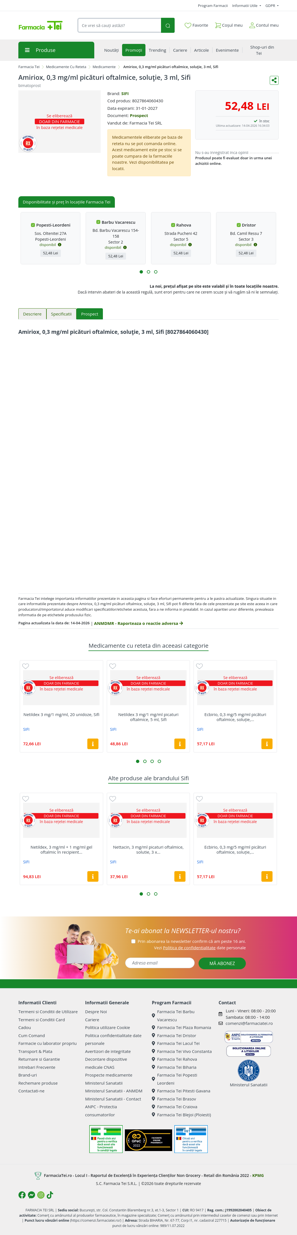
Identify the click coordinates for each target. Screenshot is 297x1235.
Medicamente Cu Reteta (66, 66)
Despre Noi (96, 1011)
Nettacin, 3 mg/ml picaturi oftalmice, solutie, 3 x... (148, 849)
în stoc (264, 121)
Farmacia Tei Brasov (174, 1099)
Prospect (139, 115)
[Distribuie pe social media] (274, 80)
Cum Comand (31, 1035)
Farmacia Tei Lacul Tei (176, 1043)
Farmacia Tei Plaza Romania (181, 1027)
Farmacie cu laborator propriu (47, 1043)
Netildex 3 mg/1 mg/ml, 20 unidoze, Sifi (61, 714)
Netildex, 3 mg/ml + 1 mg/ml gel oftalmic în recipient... (61, 849)
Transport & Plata (35, 1051)
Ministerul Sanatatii (104, 1083)
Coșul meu (229, 24)
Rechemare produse (38, 1083)
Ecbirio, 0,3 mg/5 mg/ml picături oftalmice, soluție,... (235, 717)
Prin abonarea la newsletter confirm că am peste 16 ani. (192, 941)
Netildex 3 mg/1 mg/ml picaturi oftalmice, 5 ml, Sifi (148, 717)
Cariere (92, 1019)
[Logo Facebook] (22, 1195)
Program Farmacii (213, 5)
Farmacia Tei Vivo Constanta (182, 1051)
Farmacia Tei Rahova (174, 1059)
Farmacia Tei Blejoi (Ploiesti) (181, 1114)
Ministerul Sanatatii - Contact (113, 1099)
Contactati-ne (31, 1091)
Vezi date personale (200, 947)
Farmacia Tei (28, 66)
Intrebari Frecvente (36, 1067)
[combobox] (119, 25)
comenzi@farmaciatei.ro (249, 1023)
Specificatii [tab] (61, 314)
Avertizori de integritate (108, 1051)
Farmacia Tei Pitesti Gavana (181, 1091)
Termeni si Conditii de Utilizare (48, 1011)
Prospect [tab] (89, 314)
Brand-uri (27, 1075)
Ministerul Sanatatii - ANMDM (113, 1091)
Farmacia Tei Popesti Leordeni (174, 1079)
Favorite (196, 25)
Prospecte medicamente (108, 1075)
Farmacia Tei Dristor (174, 1035)
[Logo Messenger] (31, 1195)
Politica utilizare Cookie (107, 1027)
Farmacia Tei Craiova (174, 1106)
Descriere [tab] (32, 314)
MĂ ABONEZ (222, 963)
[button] (141, 272)
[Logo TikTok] (50, 1195)
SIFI (124, 93)
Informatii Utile (245, 5)
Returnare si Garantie (39, 1059)
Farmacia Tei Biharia (174, 1067)
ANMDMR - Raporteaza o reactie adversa (138, 623)
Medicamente (104, 66)
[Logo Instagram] (40, 1195)
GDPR (271, 5)
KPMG (258, 1175)
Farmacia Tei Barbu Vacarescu (173, 1015)
